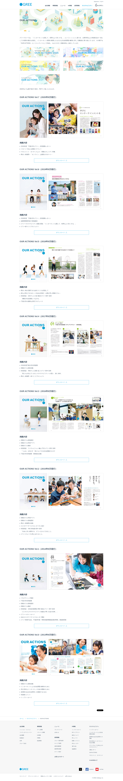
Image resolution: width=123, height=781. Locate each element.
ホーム (22, 719)
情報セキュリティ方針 (46, 776)
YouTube (99, 769)
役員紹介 (22, 738)
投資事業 (39, 741)
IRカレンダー (75, 744)
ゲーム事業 (40, 730)
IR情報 (74, 727)
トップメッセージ (76, 730)
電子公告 (74, 746)
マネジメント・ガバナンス (96, 755)
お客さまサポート (59, 757)
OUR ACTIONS (93, 753)
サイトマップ (23, 776)
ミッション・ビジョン (25, 730)
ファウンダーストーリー (26, 732)
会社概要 (22, 735)
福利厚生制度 (57, 749)
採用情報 (56, 738)
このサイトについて (58, 776)
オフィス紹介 (57, 752)
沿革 (21, 741)
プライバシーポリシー (33, 776)
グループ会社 (23, 744)
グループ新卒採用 (58, 741)
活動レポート (92, 750)
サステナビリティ (32, 719)
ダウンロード (60, 160)
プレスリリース (58, 730)
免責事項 (74, 749)
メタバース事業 (41, 732)
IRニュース (74, 738)
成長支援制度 (57, 746)
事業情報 (39, 727)
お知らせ (56, 732)
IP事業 (38, 738)
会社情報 (22, 727)
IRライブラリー (76, 732)
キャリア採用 (57, 743)
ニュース (56, 727)
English (101, 1)
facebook (90, 769)
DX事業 (39, 735)
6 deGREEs (92, 760)
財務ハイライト (76, 741)
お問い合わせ (68, 776)
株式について (75, 735)
